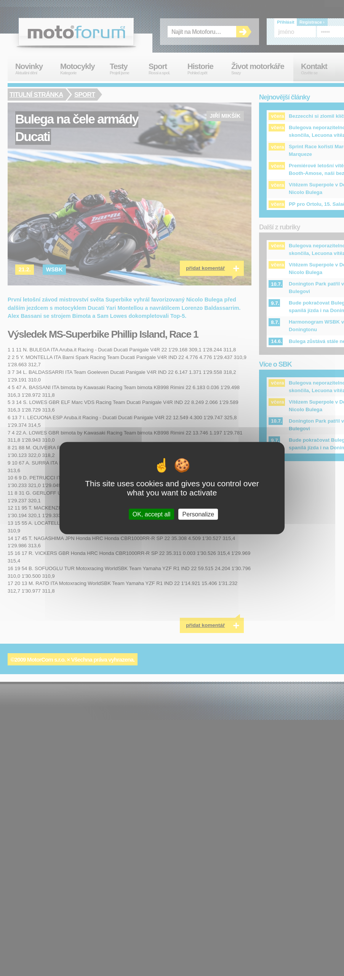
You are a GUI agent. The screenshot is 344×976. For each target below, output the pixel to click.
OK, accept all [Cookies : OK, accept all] (152, 514)
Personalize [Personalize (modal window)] (198, 514)
